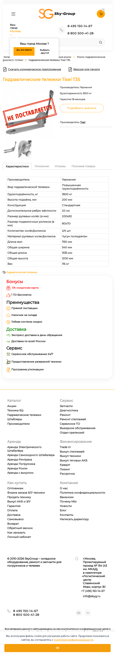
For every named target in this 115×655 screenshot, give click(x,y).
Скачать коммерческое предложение (32, 69)
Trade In (65, 447)
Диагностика (69, 410)
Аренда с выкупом (20, 472)
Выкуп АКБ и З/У (19, 501)
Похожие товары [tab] (83, 166)
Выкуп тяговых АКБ (73, 460)
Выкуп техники (70, 456)
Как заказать (16, 532)
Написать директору (74, 519)
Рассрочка (67, 473)
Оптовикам (15, 488)
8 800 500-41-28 (81, 33)
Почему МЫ (68, 501)
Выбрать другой (45, 51)
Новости (66, 506)
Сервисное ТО (70, 423)
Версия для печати (84, 69)
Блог (63, 510)
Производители (18, 423)
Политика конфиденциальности (82, 492)
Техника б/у (15, 410)
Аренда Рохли (17, 468)
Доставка (13, 515)
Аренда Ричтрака (19, 459)
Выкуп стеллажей (72, 451)
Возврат (13, 523)
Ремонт (65, 415)
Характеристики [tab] (17, 166)
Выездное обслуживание (77, 428)
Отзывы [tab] (60, 166)
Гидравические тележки (24, 415)
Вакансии (66, 497)
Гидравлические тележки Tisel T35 (49, 60)
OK (57, 648)
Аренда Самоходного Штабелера (31, 455)
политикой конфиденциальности (73, 639)
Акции (11, 406)
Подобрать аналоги (81, 108)
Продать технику (19, 497)
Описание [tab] (42, 166)
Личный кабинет (19, 537)
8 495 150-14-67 (80, 26)
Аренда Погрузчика (21, 464)
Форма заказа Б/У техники (26, 492)
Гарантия (13, 506)
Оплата (12, 510)
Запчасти (66, 406)
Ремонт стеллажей (73, 419)
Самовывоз (15, 519)
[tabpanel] (57, 220)
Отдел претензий (72, 432)
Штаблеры (14, 419)
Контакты (66, 515)
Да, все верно (24, 49)
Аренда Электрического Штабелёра (24, 448)
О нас (64, 488)
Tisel (82, 122)
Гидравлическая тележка (21, 272)
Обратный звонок (20, 528)
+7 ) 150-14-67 (93, 591)
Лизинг (65, 469)
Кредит (65, 464)
